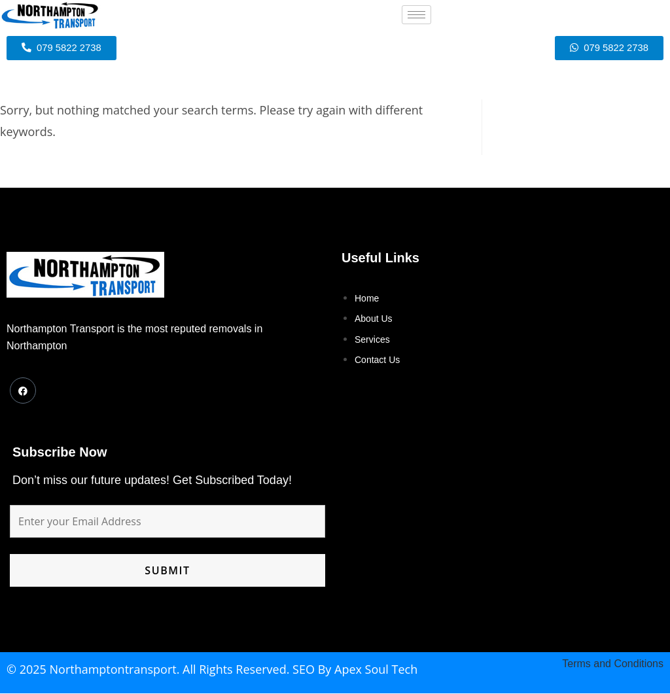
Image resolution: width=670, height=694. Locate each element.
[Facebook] (23, 391)
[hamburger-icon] (416, 14)
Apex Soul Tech (375, 670)
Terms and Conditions (612, 664)
